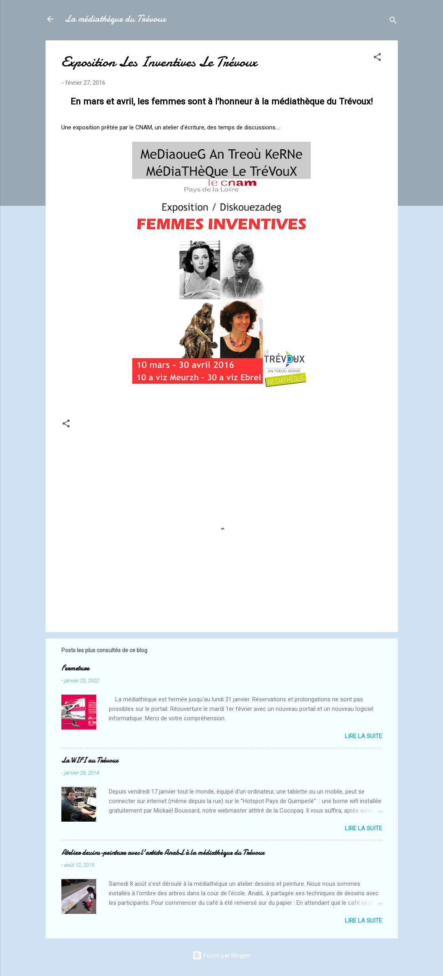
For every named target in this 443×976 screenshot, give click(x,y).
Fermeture (75, 668)
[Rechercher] (393, 21)
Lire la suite (363, 736)
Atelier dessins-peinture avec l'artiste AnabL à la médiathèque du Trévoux (162, 853)
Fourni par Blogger (221, 955)
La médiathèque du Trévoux (115, 18)
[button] (377, 58)
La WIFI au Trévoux (89, 760)
